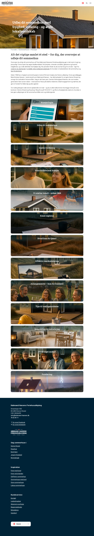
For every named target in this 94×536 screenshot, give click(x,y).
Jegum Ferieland (16, 455)
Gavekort (14, 513)
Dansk (17, 524)
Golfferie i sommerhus (18, 476)
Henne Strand (15, 446)
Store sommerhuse (17, 482)
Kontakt (13, 498)
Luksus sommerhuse (18, 485)
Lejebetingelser (16, 501)
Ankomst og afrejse (17, 504)
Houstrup (14, 449)
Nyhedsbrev (15, 510)
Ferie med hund (16, 471)
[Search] (87, 3)
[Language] (83, 3)
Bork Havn (14, 452)
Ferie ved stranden (17, 473)
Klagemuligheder (16, 507)
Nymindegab (15, 458)
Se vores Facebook (19, 422)
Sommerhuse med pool (18, 479)
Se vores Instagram (19, 424)
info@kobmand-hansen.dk (20, 415)
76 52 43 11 (14, 418)
